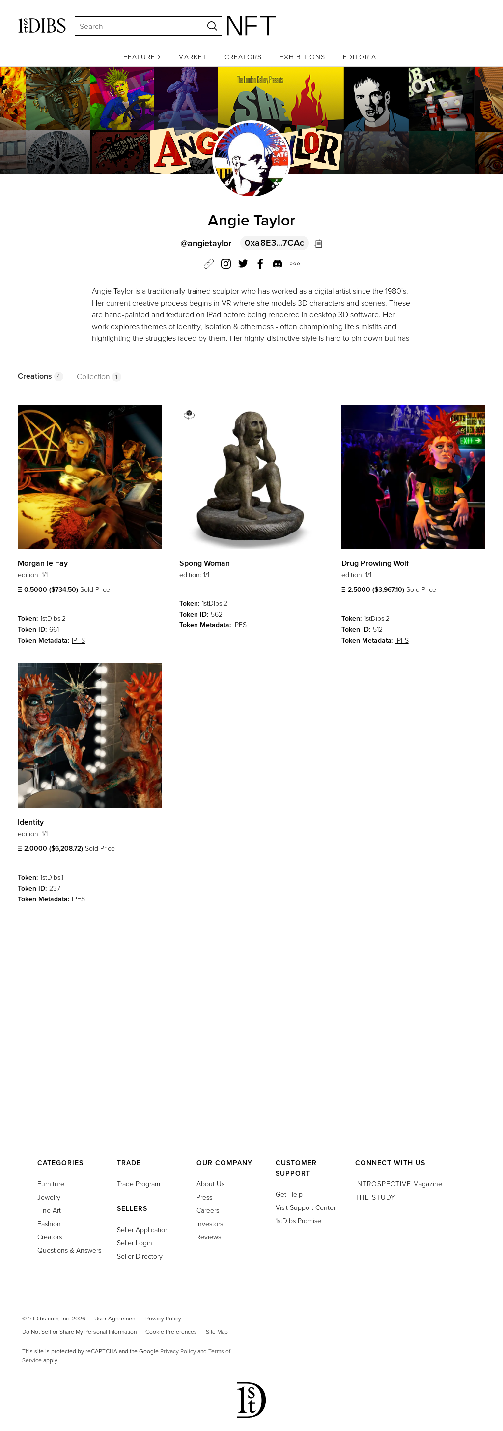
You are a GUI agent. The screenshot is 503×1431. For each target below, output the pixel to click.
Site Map (217, 1331)
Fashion (49, 1223)
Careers (207, 1210)
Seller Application (143, 1229)
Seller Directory (140, 1256)
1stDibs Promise (298, 1220)
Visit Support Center (305, 1207)
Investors (209, 1223)
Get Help (289, 1194)
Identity (31, 822)
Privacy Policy (163, 1318)
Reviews (208, 1236)
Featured (142, 56)
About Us (210, 1183)
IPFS (78, 640)
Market (192, 56)
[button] (277, 265)
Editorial (361, 56)
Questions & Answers (69, 1250)
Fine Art (49, 1210)
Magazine (398, 1183)
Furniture (50, 1183)
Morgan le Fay (43, 563)
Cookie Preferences (171, 1331)
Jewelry (48, 1197)
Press (204, 1197)
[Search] (135, 26)
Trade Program (138, 1183)
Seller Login (134, 1242)
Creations (40, 376)
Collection (99, 376)
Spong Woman (204, 563)
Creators (243, 56)
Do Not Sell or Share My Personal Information (79, 1331)
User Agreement (115, 1318)
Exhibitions (302, 56)
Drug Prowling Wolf (375, 563)
